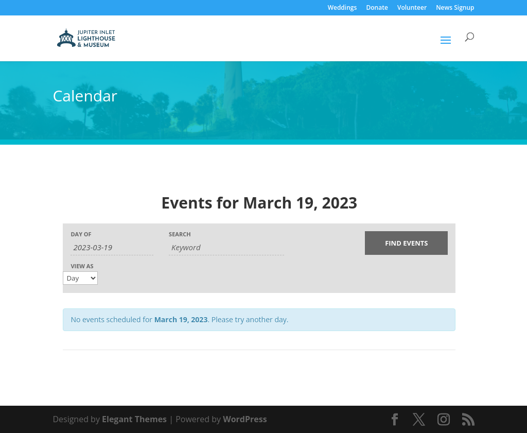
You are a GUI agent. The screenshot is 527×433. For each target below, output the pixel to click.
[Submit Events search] (406, 243)
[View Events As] (80, 278)
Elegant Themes (134, 419)
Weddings (342, 8)
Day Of (81, 234)
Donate (377, 8)
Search (180, 234)
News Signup (455, 8)
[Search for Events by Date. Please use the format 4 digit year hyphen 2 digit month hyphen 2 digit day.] (112, 247)
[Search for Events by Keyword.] (226, 247)
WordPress (245, 419)
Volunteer (412, 8)
